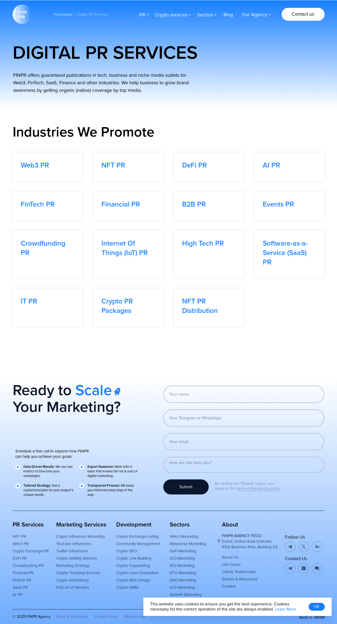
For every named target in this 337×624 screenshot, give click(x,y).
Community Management (135, 554)
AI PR (271, 165)
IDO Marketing (180, 568)
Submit (183, 497)
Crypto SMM (124, 597)
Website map (132, 616)
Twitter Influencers (69, 561)
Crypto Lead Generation (134, 583)
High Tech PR (203, 243)
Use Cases (228, 574)
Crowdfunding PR (25, 575)
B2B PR (194, 204)
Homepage (63, 14)
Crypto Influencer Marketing (78, 546)
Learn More (285, 609)
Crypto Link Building (131, 568)
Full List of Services (70, 597)
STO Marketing (180, 583)
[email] (241, 452)
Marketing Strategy (70, 575)
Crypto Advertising (70, 590)
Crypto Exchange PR (28, 561)
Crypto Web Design (130, 590)
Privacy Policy (103, 616)
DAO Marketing (180, 590)
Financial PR (120, 204)
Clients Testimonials (236, 582)
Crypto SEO (123, 561)
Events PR (278, 204)
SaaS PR (17, 597)
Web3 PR (35, 165)
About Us (227, 567)
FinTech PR (38, 204)
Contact (226, 596)
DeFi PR (194, 165)
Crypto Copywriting (130, 575)
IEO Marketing (179, 575)
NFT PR (113, 165)
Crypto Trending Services (76, 583)
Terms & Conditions (69, 616)
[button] (300, 14)
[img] (316, 617)
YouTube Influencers (71, 554)
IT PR (29, 301)
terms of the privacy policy (256, 488)
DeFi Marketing (180, 561)
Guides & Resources (237, 589)
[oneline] (241, 428)
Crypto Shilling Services (74, 568)
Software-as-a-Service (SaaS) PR (285, 253)
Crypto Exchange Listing (134, 546)
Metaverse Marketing (185, 554)
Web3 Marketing (181, 546)
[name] (241, 404)
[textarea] (241, 475)
